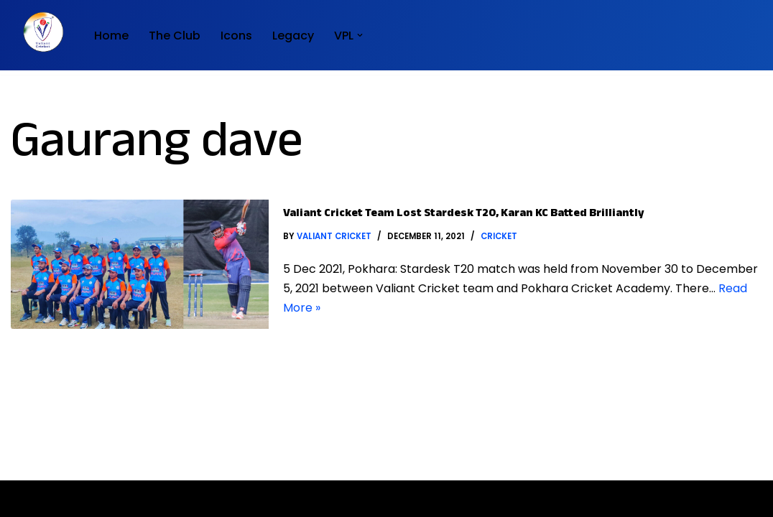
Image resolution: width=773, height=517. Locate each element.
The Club (174, 35)
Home (111, 35)
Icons (236, 35)
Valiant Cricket (334, 236)
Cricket (499, 236)
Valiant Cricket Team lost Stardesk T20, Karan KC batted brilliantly (463, 214)
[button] (360, 35)
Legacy (293, 35)
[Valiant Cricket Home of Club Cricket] (40, 31)
